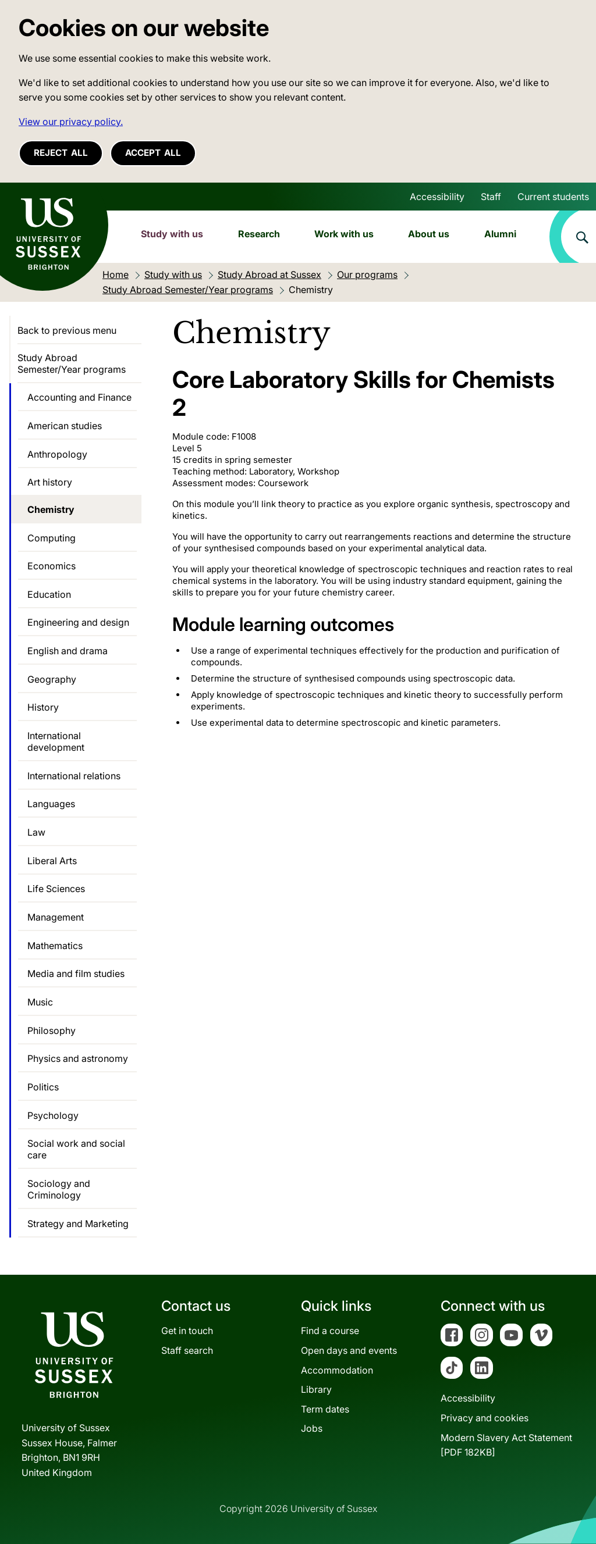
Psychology (53, 1115)
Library (316, 1389)
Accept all (153, 152)
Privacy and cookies (484, 1418)
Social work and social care (76, 1149)
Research (259, 234)
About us (428, 234)
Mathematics (55, 945)
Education (49, 594)
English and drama (67, 651)
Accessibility (437, 196)
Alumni (500, 234)
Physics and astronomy (77, 1058)
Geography (51, 679)
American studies (64, 426)
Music (40, 1002)
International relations (73, 776)
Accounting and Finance (79, 397)
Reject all (61, 152)
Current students (553, 196)
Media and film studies (76, 973)
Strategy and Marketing (78, 1223)
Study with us (172, 234)
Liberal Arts (52, 861)
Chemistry (50, 509)
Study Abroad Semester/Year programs (71, 363)
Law (36, 832)
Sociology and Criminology (58, 1189)
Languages (51, 804)
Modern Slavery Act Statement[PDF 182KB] (506, 1445)
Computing (51, 538)
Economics (51, 566)
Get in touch (187, 1330)
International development (55, 741)
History (43, 707)
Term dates (325, 1409)
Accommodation (337, 1370)
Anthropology (57, 454)
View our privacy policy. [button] (71, 121)
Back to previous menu (66, 330)
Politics (43, 1087)
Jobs (311, 1428)
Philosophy (51, 1030)
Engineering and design (78, 622)
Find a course (330, 1330)
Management (55, 917)
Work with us (344, 234)
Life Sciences (56, 888)
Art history (49, 482)
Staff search (187, 1350)
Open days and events (349, 1350)
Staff (491, 196)
